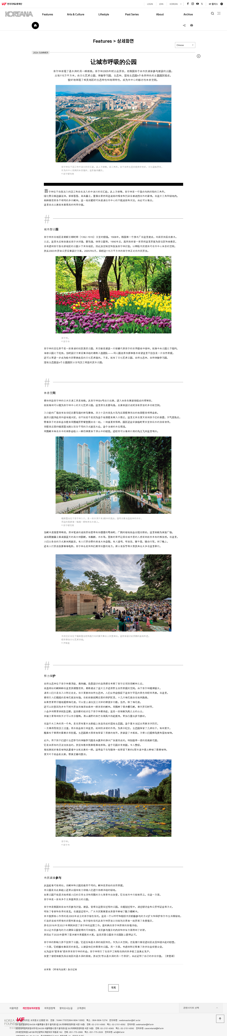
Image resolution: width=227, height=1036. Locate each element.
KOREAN (171, 4)
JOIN (159, 4)
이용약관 (14, 997)
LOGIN (147, 4)
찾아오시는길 (66, 997)
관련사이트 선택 (201, 997)
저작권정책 (49, 997)
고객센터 (81, 997)
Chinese (186, 47)
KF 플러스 (210, 4)
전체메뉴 (217, 13)
